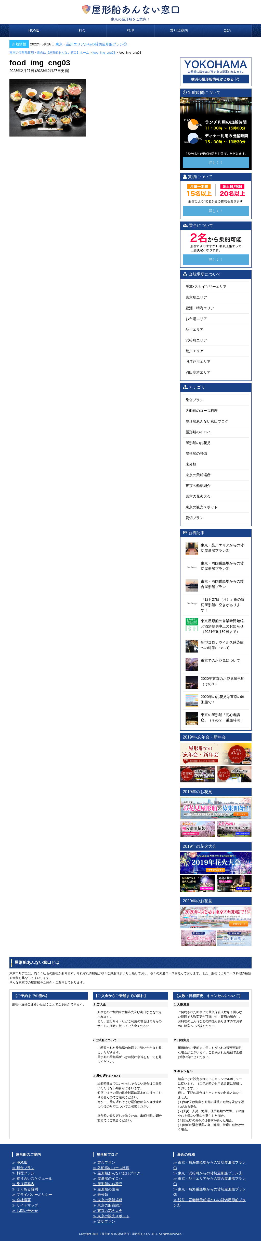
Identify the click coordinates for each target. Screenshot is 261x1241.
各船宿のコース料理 (202, 410)
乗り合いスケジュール (34, 1178)
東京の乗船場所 (198, 475)
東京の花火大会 (198, 496)
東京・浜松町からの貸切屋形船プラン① (210, 1173)
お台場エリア (196, 319)
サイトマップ (27, 1205)
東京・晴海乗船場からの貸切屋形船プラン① (209, 1165)
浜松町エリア (196, 340)
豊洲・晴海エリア (200, 308)
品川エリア (194, 329)
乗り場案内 (179, 30)
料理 (130, 30)
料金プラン (25, 1168)
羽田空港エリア (198, 372)
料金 (82, 30)
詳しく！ (216, 162)
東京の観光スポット (202, 507)
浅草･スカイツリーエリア (206, 287)
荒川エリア (194, 351)
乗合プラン (194, 400)
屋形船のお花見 (198, 442)
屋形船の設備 (196, 453)
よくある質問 (27, 1189)
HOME (33, 30)
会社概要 (24, 1200)
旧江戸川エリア (198, 362)
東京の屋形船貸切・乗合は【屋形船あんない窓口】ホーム (49, 52)
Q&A (227, 30)
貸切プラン (194, 517)
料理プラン (25, 1173)
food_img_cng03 (104, 52)
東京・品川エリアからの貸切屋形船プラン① (91, 44)
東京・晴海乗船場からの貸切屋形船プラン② (209, 1192)
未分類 (191, 464)
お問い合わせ (27, 1211)
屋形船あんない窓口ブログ (207, 421)
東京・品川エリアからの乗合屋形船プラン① (209, 1181)
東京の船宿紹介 (198, 485)
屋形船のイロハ (198, 432)
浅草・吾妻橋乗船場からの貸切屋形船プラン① (209, 1202)
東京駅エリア (196, 297)
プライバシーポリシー (34, 1195)
